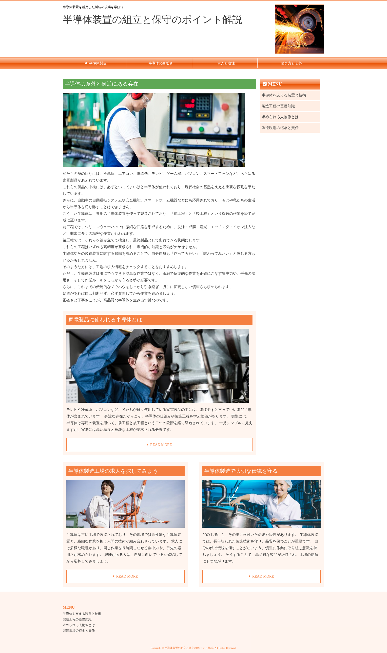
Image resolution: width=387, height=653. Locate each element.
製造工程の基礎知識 (278, 106)
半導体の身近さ (161, 63)
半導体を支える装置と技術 (284, 95)
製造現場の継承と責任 (280, 128)
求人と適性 (226, 63)
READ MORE (161, 445)
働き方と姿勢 (291, 63)
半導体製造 (97, 63)
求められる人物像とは (280, 117)
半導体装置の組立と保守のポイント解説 (152, 19)
